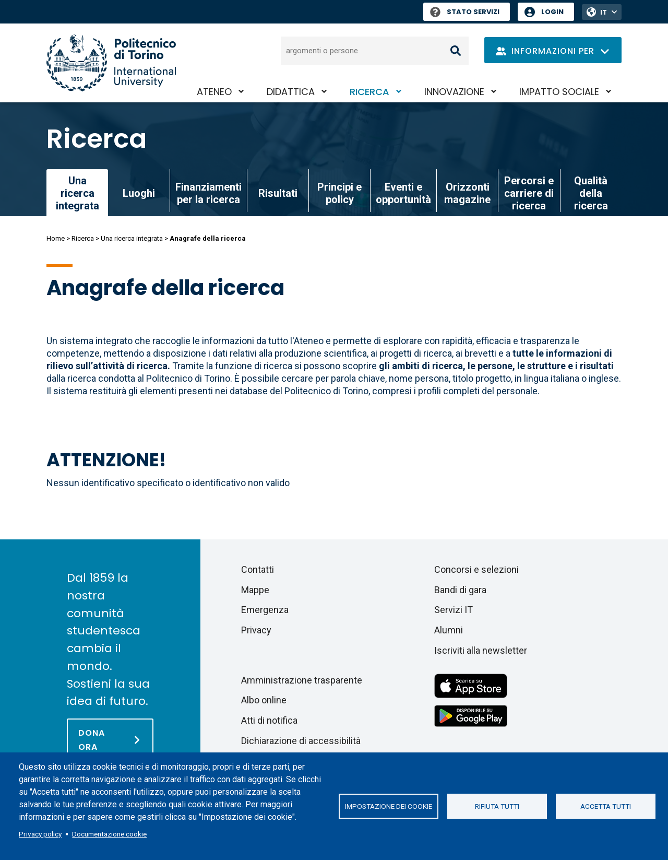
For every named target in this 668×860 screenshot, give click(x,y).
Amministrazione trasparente (301, 680)
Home (55, 238)
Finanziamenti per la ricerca (208, 193)
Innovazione (454, 91)
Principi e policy (339, 193)
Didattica (291, 91)
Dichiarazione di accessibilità (301, 740)
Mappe (255, 589)
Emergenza (265, 609)
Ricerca (369, 91)
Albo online (264, 699)
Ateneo (214, 91)
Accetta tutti (605, 806)
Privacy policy (40, 834)
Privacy (256, 630)
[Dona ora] (110, 739)
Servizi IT (453, 609)
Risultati (277, 193)
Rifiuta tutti (497, 806)
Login (552, 12)
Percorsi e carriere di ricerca (529, 193)
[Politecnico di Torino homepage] (111, 62)
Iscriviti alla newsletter (480, 650)
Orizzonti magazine (467, 193)
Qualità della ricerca (591, 193)
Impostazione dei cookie (388, 806)
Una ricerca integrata (132, 238)
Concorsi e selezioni (476, 569)
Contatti (257, 569)
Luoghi (139, 193)
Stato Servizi (464, 12)
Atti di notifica (269, 720)
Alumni (448, 630)
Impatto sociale (559, 91)
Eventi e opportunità (403, 193)
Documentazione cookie (109, 834)
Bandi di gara (460, 589)
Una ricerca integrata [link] (77, 193)
